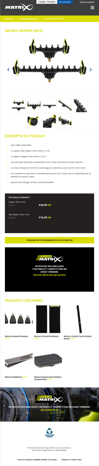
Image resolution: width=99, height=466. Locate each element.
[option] (49, 61)
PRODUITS (9, 19)
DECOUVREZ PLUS (49, 409)
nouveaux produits (29, 19)
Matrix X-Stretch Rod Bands (46, 336)
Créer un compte (87, 2)
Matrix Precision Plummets (16, 336)
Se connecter (65, 2)
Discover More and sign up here (49, 274)
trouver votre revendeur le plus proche (50, 240)
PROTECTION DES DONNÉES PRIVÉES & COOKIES (37, 460)
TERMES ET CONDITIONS (71, 460)
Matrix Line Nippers (13, 377)
